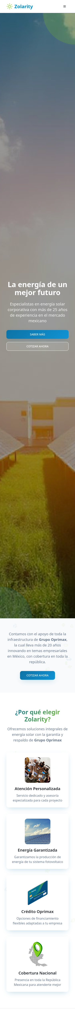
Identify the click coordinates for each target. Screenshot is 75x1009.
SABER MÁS (37, 334)
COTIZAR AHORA (37, 346)
